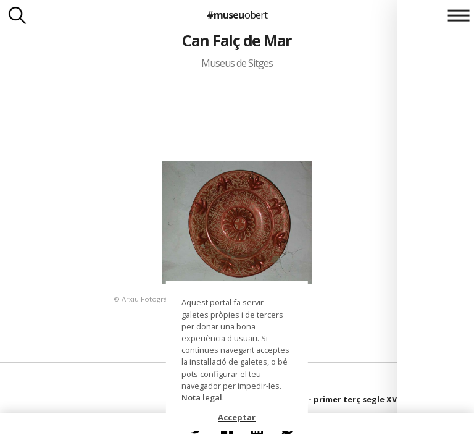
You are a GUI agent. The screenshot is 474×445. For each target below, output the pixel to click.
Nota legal (201, 397)
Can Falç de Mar (236, 40)
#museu (237, 15)
